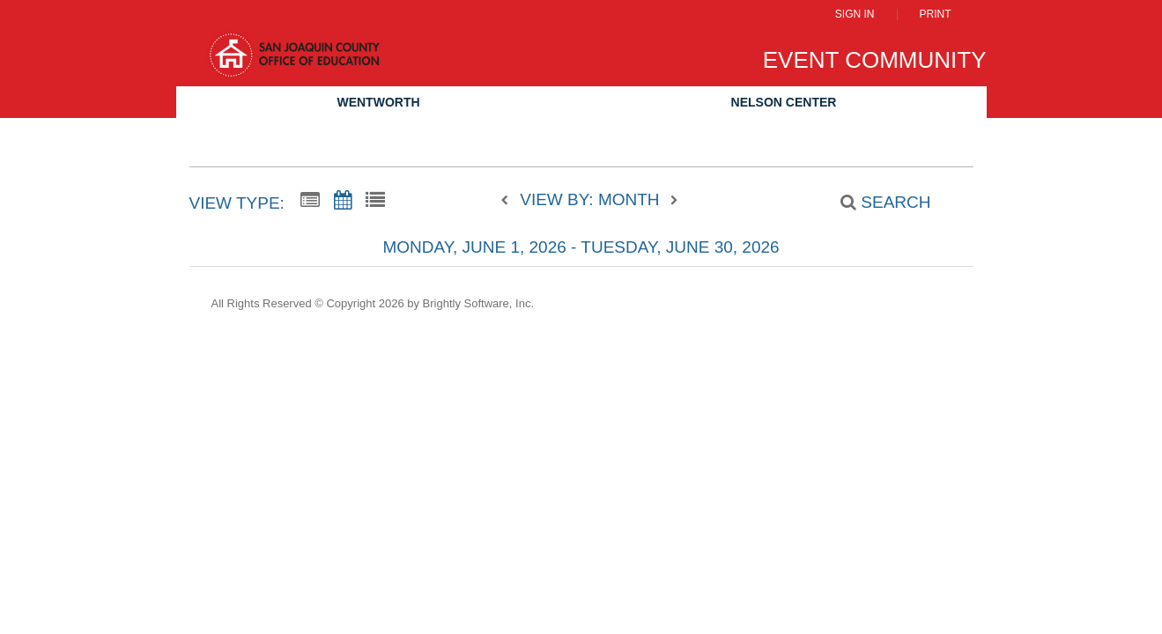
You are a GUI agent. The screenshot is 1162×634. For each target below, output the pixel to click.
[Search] (875, 202)
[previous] (509, 201)
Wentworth (378, 102)
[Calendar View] (343, 200)
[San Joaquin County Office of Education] (294, 63)
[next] (673, 201)
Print (935, 14)
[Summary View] (310, 200)
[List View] (375, 200)
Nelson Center (784, 102)
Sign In (855, 14)
